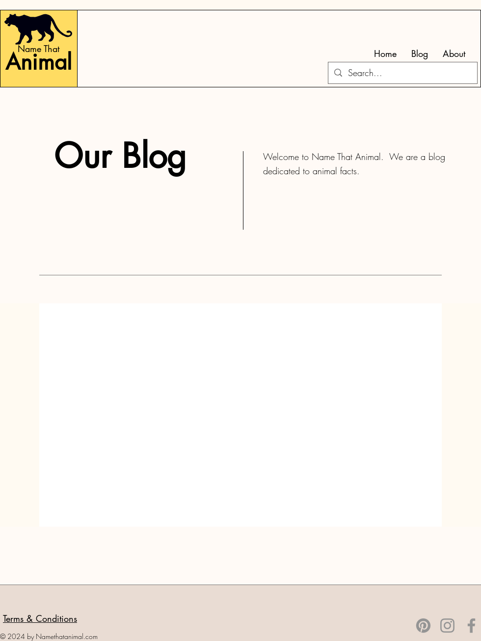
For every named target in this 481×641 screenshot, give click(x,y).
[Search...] (402, 72)
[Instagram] (447, 625)
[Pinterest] (423, 625)
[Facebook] (471, 625)
